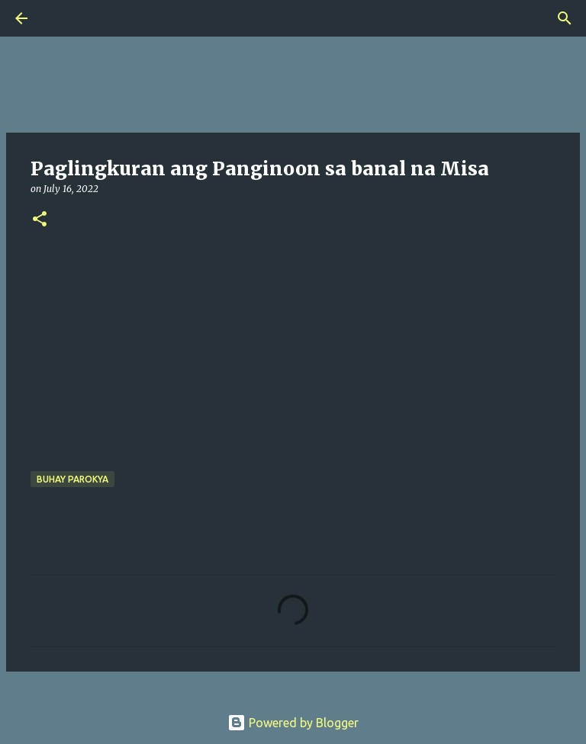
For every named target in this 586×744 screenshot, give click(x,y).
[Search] (64, 18)
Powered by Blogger (293, 723)
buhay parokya (72, 479)
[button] (40, 220)
